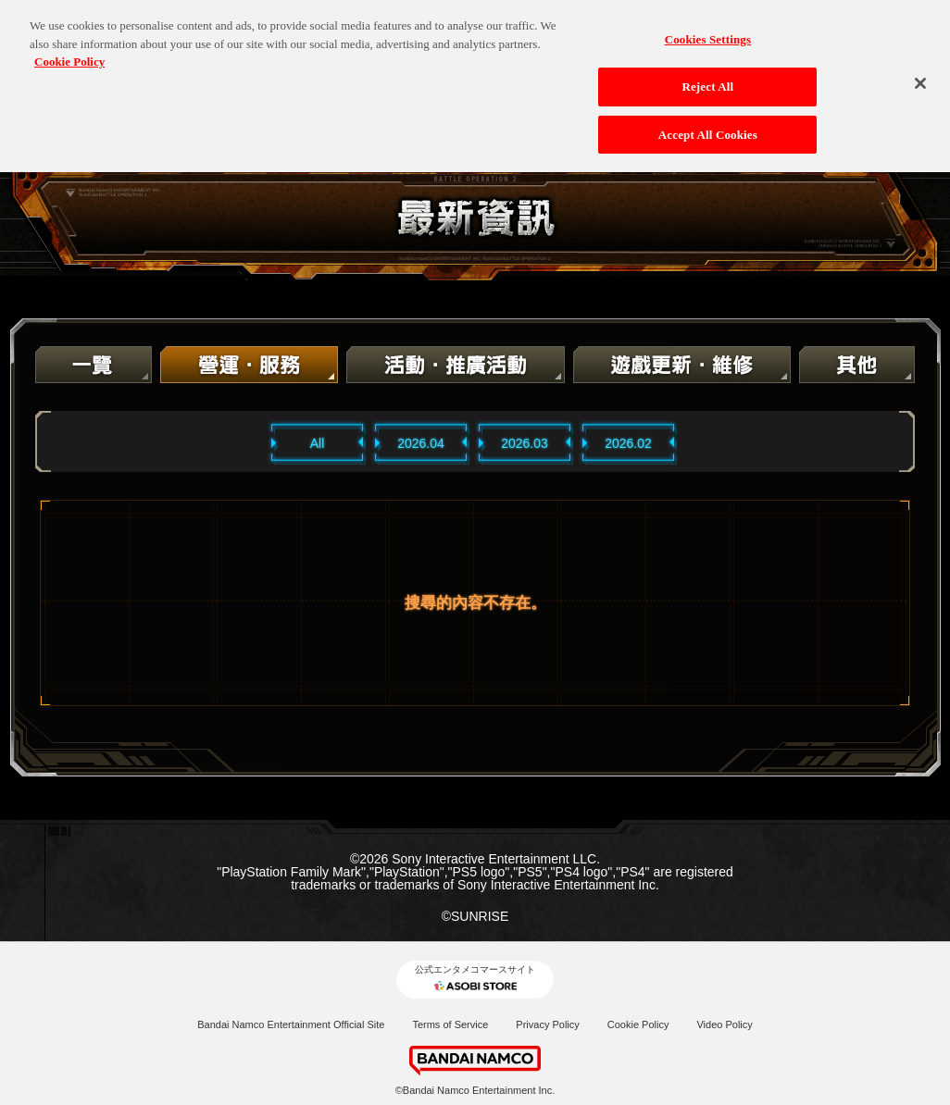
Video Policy (724, 1024)
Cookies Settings (708, 32)
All (317, 443)
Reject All (707, 78)
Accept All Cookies (707, 126)
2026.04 (420, 443)
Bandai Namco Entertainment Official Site (290, 1024)
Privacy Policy (547, 1024)
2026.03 (524, 443)
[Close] (920, 76)
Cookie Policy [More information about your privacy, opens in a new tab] (69, 54)
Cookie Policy (638, 1024)
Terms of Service (450, 1024)
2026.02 (628, 443)
